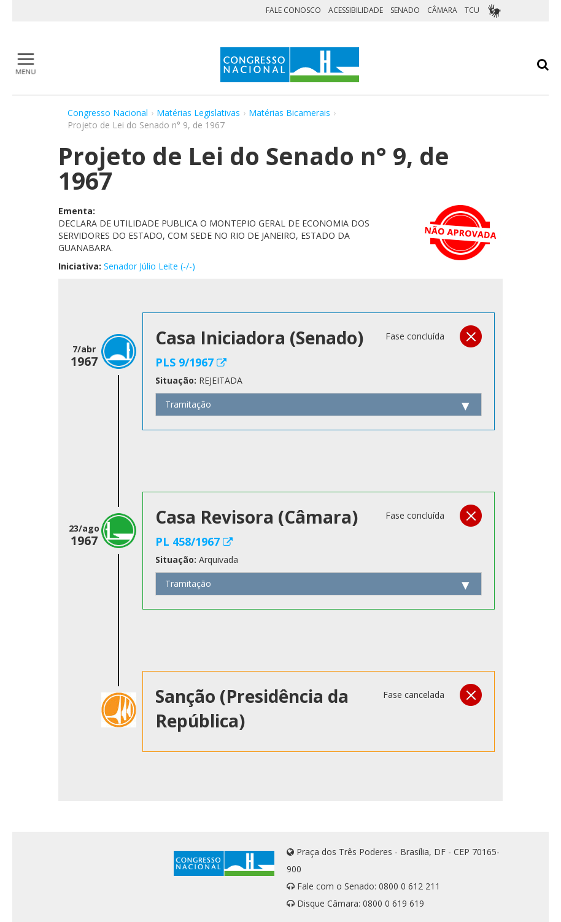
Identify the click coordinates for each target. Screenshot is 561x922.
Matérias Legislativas (198, 112)
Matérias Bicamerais (289, 112)
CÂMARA (442, 10)
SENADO (405, 10)
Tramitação (188, 404)
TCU (472, 10)
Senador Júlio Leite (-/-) (149, 266)
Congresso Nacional (108, 112)
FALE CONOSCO (293, 10)
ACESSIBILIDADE (355, 10)
